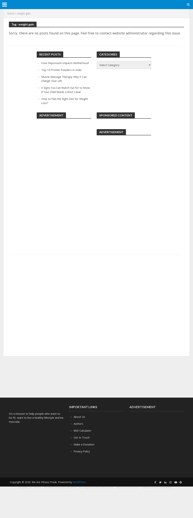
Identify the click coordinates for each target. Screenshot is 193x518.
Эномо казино (165, 487)
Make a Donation (84, 444)
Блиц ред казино (68, 487)
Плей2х (135, 487)
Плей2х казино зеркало (103, 487)
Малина (37, 487)
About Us (79, 417)
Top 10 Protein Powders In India (61, 69)
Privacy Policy (82, 450)
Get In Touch (82, 437)
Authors (78, 423)
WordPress (79, 482)
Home (10, 13)
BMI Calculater (83, 430)
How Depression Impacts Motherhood (65, 63)
